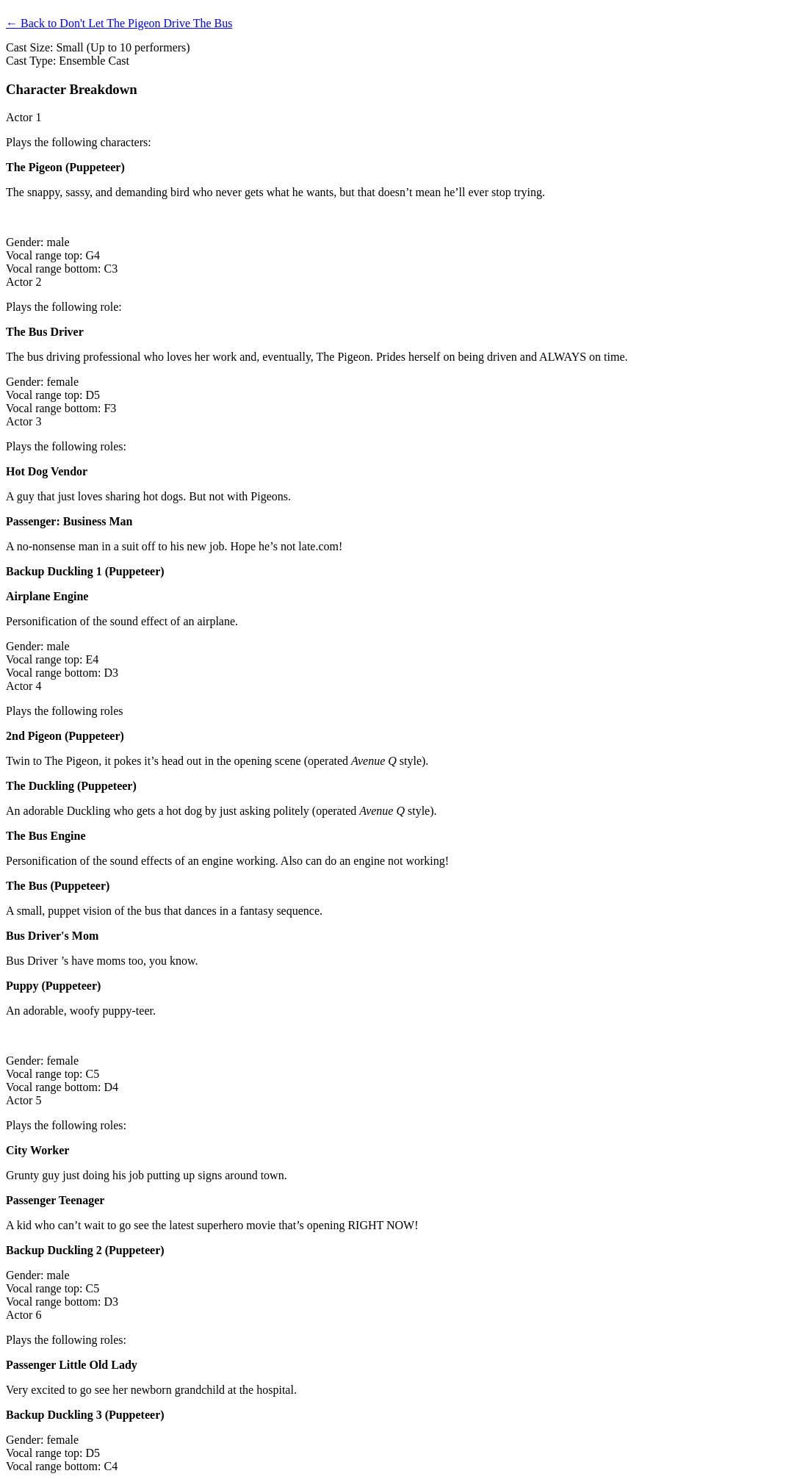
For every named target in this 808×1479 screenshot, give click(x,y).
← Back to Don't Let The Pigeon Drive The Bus (119, 23)
